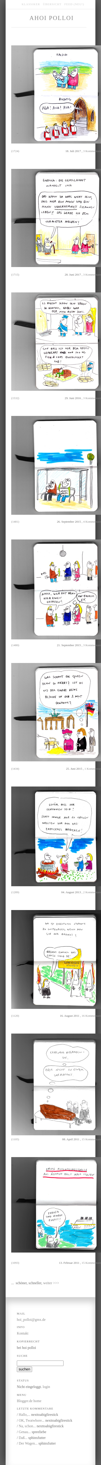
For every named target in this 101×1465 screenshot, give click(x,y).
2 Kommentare (92, 892)
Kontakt (23, 1333)
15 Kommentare (91, 1139)
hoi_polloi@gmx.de (31, 1319)
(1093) (15, 1262)
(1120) (15, 1015)
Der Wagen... (28, 1443)
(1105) (15, 1139)
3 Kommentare (92, 151)
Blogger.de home (29, 1401)
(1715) (15, 274)
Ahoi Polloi (51, 18)
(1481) (15, 521)
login (46, 1387)
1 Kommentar (92, 768)
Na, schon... (27, 1426)
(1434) (15, 768)
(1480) (15, 645)
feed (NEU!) (74, 4)
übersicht (52, 4)
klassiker (31, 4)
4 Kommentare (92, 521)
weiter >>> (51, 1283)
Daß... (23, 1438)
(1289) (15, 892)
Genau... (25, 1432)
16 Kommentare (91, 1015)
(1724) (15, 151)
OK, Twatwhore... (31, 1420)
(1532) (15, 398)
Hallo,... (24, 1414)
